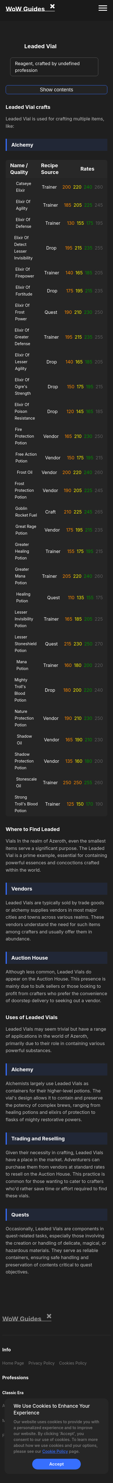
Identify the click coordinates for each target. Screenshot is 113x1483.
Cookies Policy (72, 1363)
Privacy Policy (42, 1363)
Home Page (13, 1363)
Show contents (56, 89)
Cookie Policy (55, 1451)
